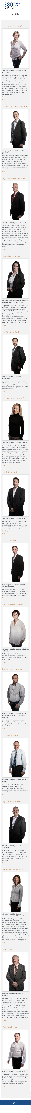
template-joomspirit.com (30, 1095)
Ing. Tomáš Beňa (10, 735)
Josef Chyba (7, 949)
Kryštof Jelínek (9, 540)
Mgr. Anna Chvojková (12, 26)
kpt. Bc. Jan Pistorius (12, 669)
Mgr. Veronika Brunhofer (13, 398)
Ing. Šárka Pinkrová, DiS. (13, 870)
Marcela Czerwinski (11, 256)
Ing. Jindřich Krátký (11, 332)
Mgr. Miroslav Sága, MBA (13, 178)
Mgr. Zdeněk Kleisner (12, 801)
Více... (4, 795)
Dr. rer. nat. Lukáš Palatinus (15, 106)
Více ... (4, 99)
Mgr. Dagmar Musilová (12, 605)
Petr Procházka (9, 1027)
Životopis (5, 97)
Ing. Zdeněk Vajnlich (11, 472)
